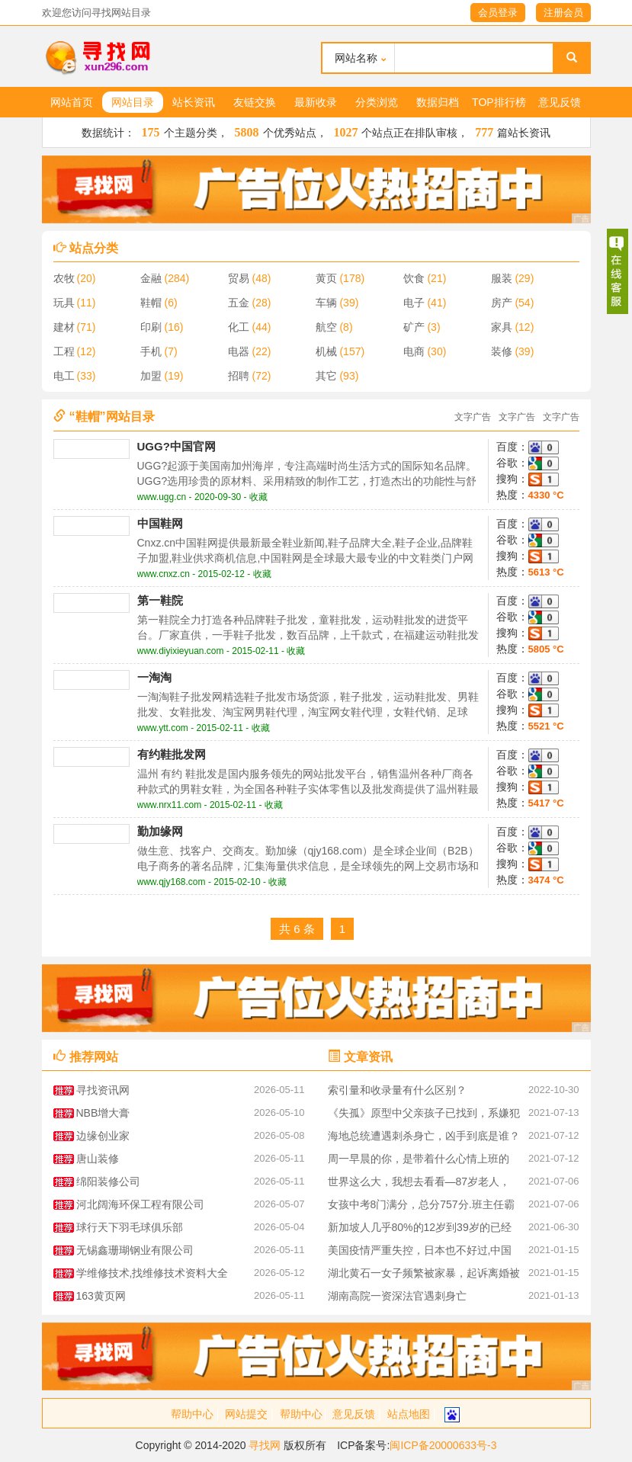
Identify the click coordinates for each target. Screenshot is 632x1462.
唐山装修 (97, 1159)
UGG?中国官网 (176, 446)
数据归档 (437, 102)
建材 (64, 327)
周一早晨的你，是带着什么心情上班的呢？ (418, 1161)
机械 (326, 351)
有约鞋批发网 (171, 754)
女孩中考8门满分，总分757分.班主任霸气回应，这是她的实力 (421, 1207)
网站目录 (132, 102)
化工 (238, 327)
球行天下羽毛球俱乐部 (129, 1227)
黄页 (326, 278)
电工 (64, 376)
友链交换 (254, 102)
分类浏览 (376, 102)
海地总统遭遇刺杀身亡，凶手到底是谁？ (424, 1136)
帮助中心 (192, 1414)
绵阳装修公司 (108, 1181)
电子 (414, 303)
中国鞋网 (160, 523)
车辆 (326, 303)
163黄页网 (101, 1296)
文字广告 (472, 417)
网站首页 (71, 102)
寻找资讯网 (103, 1090)
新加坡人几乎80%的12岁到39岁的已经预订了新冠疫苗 (420, 1230)
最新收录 (315, 102)
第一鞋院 (160, 600)
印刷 (151, 327)
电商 (414, 351)
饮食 (414, 278)
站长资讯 (193, 102)
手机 (151, 351)
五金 (238, 303)
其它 (326, 376)
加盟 (151, 376)
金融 (151, 278)
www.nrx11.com (169, 805)
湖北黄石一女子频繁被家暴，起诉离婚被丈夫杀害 (424, 1275)
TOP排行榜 (499, 102)
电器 (238, 351)
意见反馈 (559, 102)
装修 (501, 351)
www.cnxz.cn (163, 574)
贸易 (238, 278)
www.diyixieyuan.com (180, 651)
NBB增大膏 (103, 1113)
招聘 (238, 376)
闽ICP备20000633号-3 (443, 1445)
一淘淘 (154, 677)
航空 (326, 327)
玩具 (64, 303)
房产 (501, 303)
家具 (501, 327)
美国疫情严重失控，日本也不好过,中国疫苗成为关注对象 (420, 1253)
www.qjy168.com (171, 882)
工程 (64, 351)
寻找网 (265, 1445)
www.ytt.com (162, 728)
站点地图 (408, 1414)
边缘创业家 (103, 1136)
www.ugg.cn (162, 497)
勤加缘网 (160, 831)
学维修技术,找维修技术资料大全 (152, 1273)
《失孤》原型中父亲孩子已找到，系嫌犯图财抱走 (424, 1115)
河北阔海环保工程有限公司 (140, 1204)
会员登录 (498, 12)
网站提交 (246, 1414)
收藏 (258, 497)
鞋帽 (151, 303)
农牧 (64, 278)
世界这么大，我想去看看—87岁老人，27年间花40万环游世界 (419, 1184)
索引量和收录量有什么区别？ (397, 1090)
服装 (501, 278)
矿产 (414, 327)
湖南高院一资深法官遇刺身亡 (397, 1296)
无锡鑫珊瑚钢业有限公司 (135, 1250)
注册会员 (563, 12)
